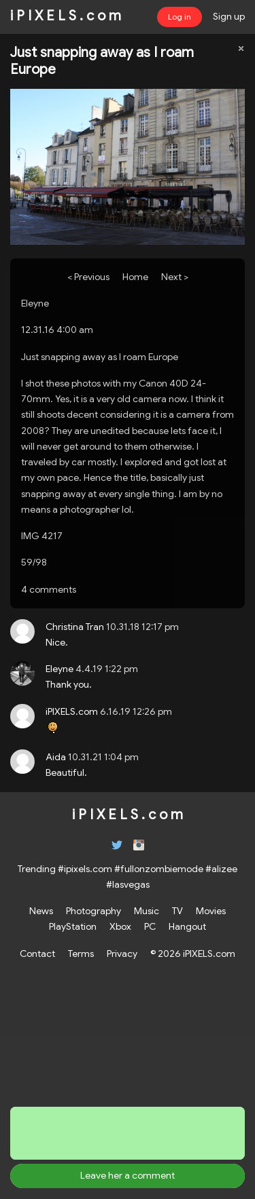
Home (135, 277)
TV (177, 911)
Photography (93, 911)
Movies (211, 911)
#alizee (221, 869)
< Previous (88, 277)
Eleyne (35, 303)
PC (150, 926)
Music (146, 911)
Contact (37, 953)
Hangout (187, 926)
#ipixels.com (85, 869)
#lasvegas (128, 884)
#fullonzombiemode (158, 869)
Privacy (122, 953)
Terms (81, 953)
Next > (174, 277)
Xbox (120, 926)
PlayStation (73, 926)
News (41, 911)
